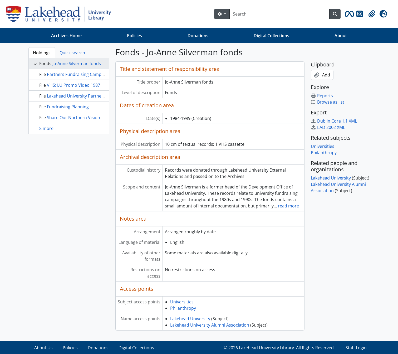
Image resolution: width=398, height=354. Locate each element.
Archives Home (66, 35)
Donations (198, 35)
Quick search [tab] (72, 53)
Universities (182, 302)
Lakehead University (190, 319)
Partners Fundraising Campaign (78, 74)
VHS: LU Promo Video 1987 (73, 85)
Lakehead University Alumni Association (209, 325)
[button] (348, 14)
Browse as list (327, 102)
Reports (322, 96)
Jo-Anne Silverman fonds (76, 63)
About (341, 35)
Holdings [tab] (42, 53)
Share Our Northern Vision (73, 117)
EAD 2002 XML (328, 127)
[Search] (279, 14)
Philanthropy (183, 308)
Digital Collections (271, 35)
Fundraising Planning (68, 107)
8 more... (48, 128)
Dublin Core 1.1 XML (334, 121)
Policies (134, 35)
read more (288, 206)
